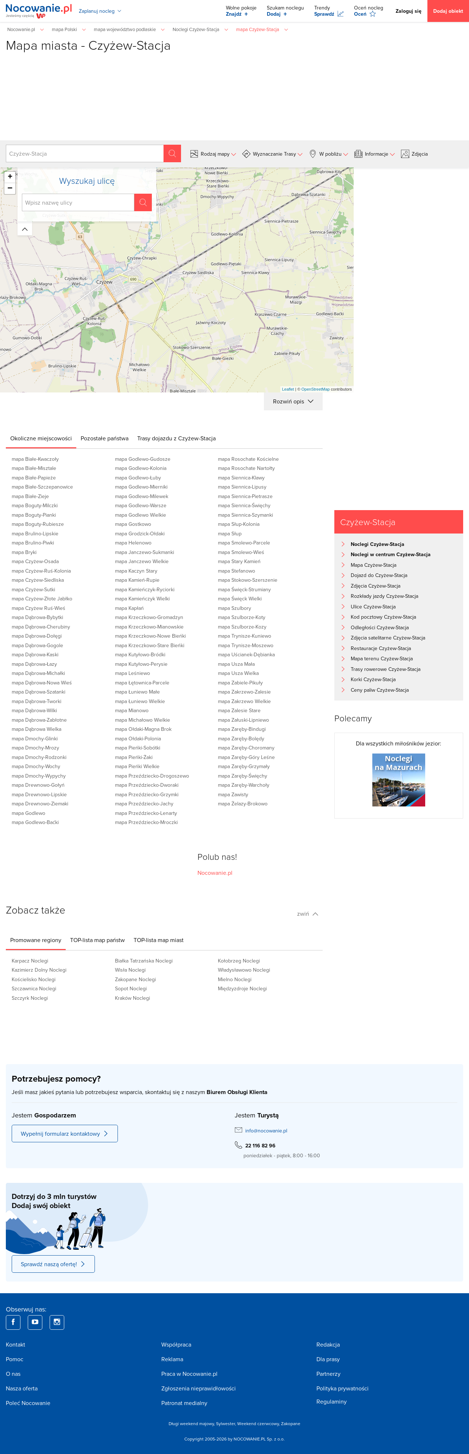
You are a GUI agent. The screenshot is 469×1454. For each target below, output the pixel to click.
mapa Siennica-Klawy (241, 477)
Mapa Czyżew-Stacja (373, 565)
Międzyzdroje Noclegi (242, 988)
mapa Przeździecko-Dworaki (146, 785)
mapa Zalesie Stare (239, 710)
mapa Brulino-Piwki (33, 542)
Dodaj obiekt (448, 11)
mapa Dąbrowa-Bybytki (37, 617)
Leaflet (288, 389)
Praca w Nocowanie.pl (189, 1374)
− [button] (9, 188)
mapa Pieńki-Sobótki (137, 747)
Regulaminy (331, 1401)
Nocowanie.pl (214, 873)
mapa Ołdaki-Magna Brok (143, 729)
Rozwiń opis (293, 401)
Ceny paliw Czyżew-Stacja (380, 690)
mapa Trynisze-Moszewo (245, 645)
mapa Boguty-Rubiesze (38, 524)
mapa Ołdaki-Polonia (138, 738)
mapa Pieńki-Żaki (134, 757)
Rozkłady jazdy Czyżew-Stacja (384, 596)
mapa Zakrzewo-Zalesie (244, 691)
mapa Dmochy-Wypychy (39, 775)
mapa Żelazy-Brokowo (243, 803)
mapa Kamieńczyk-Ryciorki (144, 589)
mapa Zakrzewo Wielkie (244, 701)
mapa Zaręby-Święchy (242, 775)
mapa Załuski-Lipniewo (243, 720)
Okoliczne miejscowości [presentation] (41, 438)
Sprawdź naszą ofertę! (53, 1264)
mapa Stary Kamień (239, 561)
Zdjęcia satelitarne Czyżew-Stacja (388, 637)
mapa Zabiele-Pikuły (240, 682)
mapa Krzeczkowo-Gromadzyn (149, 617)
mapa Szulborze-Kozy (242, 626)
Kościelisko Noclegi (33, 979)
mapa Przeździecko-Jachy (144, 803)
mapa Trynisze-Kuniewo (244, 635)
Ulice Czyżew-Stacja (373, 606)
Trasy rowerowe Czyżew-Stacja (385, 669)
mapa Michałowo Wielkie (142, 720)
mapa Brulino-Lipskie (35, 533)
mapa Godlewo (28, 813)
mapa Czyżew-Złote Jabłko (42, 598)
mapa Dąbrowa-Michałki (38, 673)
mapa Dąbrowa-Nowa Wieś (42, 682)
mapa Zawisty (233, 794)
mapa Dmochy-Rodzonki (39, 757)
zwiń (307, 914)
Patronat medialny (184, 1403)
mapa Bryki (24, 552)
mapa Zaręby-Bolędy (241, 738)
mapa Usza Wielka (238, 673)
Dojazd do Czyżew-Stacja (379, 575)
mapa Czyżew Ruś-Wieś (38, 608)
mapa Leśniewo (132, 673)
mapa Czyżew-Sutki (33, 589)
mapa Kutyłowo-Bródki (140, 654)
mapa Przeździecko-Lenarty (146, 813)
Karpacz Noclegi (30, 960)
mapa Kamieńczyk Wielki (142, 598)
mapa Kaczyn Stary (136, 570)
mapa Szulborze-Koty (241, 617)
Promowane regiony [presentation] (35, 940)
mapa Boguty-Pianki (34, 515)
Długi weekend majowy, (192, 1423)
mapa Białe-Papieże (34, 477)
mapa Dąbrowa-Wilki (34, 710)
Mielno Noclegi (234, 979)
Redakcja (328, 1344)
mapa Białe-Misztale (34, 468)
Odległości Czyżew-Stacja (380, 627)
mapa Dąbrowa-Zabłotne (39, 720)
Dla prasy (328, 1359)
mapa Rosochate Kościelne (248, 459)
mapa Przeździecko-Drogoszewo (152, 775)
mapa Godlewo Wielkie (140, 515)
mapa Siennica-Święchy (244, 505)
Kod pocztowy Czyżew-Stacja (383, 616)
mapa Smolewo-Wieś (241, 552)
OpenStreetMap (315, 389)
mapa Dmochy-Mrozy (35, 747)
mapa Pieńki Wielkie (137, 766)
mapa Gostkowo (133, 524)
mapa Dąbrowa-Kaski (35, 654)
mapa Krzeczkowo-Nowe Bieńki (150, 635)
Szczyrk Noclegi (30, 998)
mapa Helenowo (133, 542)
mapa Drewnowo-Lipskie (39, 794)
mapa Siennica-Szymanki (245, 515)
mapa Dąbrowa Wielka (36, 729)
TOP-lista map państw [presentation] (97, 940)
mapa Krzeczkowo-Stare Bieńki (149, 645)
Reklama (172, 1359)
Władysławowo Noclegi (244, 969)
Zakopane (290, 1423)
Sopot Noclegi (131, 988)
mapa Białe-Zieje (30, 496)
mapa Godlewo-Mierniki (141, 486)
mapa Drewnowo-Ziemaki (40, 803)
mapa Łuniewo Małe (137, 691)
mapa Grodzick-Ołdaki (140, 533)
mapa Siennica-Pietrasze (245, 496)
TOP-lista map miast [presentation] (159, 940)
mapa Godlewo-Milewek (141, 496)
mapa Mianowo (132, 710)
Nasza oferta (22, 1388)
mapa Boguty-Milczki (35, 505)
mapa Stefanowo (236, 570)
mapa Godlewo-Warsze (140, 505)
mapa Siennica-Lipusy (242, 486)
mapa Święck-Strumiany (244, 589)
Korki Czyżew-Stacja (373, 679)
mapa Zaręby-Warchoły (243, 785)
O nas (13, 1374)
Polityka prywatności (342, 1388)
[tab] (41, 438)
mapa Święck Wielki (240, 598)
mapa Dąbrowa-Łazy (34, 664)
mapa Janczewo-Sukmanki (144, 552)
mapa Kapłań (129, 608)
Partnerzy (328, 1374)
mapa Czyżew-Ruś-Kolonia (41, 570)
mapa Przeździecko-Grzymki (146, 794)
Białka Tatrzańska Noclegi (144, 960)
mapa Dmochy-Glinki (35, 738)
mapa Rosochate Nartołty (246, 468)
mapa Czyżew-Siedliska (38, 580)
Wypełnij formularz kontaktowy (65, 1134)
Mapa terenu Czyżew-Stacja (382, 658)
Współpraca (176, 1344)
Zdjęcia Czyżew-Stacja (375, 585)
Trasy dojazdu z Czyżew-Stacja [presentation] (176, 438)
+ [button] (10, 177)
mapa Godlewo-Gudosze (142, 459)
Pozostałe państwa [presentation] (104, 438)
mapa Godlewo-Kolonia (140, 468)
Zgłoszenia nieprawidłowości (198, 1388)
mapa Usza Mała (236, 664)
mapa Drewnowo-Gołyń (38, 785)
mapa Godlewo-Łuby (138, 477)
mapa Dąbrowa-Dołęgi (37, 635)
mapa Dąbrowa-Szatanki (38, 691)
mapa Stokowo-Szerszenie (247, 580)
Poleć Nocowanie (28, 1403)
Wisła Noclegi (130, 969)
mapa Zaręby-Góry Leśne (246, 757)
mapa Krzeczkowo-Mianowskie (149, 626)
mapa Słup (230, 533)
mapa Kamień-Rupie (137, 580)
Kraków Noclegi (132, 998)
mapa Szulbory (234, 608)
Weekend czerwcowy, (259, 1423)
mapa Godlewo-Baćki (35, 822)
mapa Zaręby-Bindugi (242, 729)
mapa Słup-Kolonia (239, 524)
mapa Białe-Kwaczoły (35, 459)
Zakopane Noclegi (135, 979)
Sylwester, (226, 1423)
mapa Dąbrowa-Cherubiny (41, 626)
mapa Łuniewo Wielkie (140, 701)
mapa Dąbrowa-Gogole (37, 645)
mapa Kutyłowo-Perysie (141, 664)
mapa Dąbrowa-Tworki (36, 701)
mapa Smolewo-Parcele (244, 542)
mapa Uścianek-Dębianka (246, 654)
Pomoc (14, 1359)
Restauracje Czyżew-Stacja (381, 648)
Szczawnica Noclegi (34, 988)
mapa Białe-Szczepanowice (42, 486)
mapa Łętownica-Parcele (142, 682)
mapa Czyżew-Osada (35, 561)
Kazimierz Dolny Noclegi (39, 969)
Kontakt (15, 1344)
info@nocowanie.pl (266, 1130)
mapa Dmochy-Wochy (36, 766)
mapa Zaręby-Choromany (246, 747)
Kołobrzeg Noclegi (239, 960)
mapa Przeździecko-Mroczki (146, 822)
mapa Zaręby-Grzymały (244, 766)
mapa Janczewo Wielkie (142, 561)
